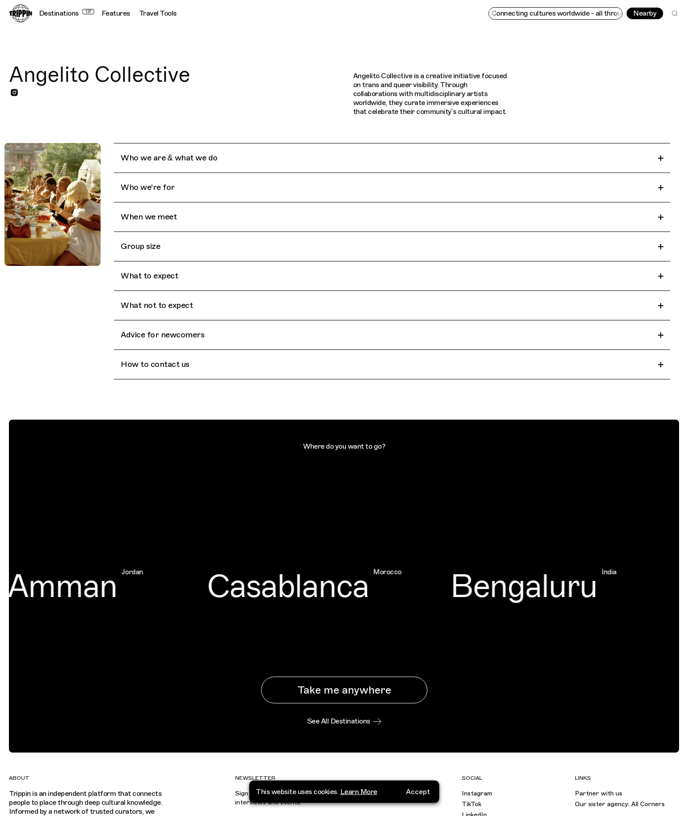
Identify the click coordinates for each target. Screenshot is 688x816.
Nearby (644, 13)
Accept (418, 788)
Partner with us (598, 793)
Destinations (66, 13)
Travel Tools (158, 13)
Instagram (477, 793)
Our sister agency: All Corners (620, 804)
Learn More (358, 788)
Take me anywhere (344, 690)
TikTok (471, 804)
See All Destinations (344, 721)
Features (115, 13)
